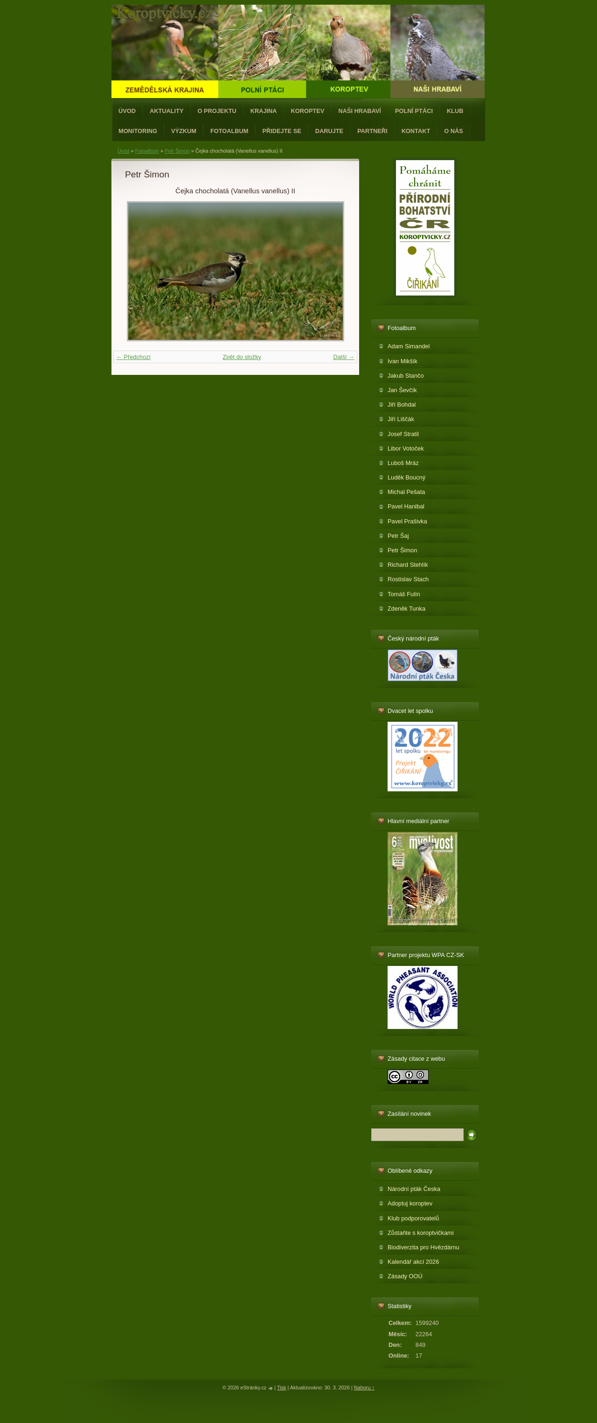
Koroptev (308, 110)
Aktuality (167, 110)
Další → (343, 356)
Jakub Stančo (406, 375)
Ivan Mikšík (402, 361)
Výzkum (183, 130)
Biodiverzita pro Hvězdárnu (423, 1247)
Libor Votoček (406, 448)
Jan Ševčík (402, 390)
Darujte (329, 130)
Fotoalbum (229, 130)
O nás (453, 130)
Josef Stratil (403, 433)
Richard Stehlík (408, 564)
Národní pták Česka (414, 1188)
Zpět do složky (241, 356)
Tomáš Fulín (404, 594)
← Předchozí (133, 356)
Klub (455, 110)
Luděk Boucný (406, 477)
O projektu (217, 110)
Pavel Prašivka (407, 521)
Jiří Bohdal (402, 404)
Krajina (263, 110)
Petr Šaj (398, 535)
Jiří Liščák (401, 419)
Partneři (372, 130)
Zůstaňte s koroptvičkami (421, 1232)
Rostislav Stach (408, 579)
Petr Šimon (177, 151)
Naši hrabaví (359, 110)
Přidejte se (282, 130)
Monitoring (137, 130)
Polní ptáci (414, 110)
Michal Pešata (406, 491)
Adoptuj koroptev (410, 1203)
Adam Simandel (409, 346)
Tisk (281, 1387)
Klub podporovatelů (413, 1218)
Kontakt (416, 130)
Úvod (127, 110)
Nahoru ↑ (364, 1387)
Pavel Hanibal (406, 506)
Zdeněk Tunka (406, 608)
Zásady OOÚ (405, 1276)
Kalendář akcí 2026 (413, 1261)
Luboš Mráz (403, 462)
